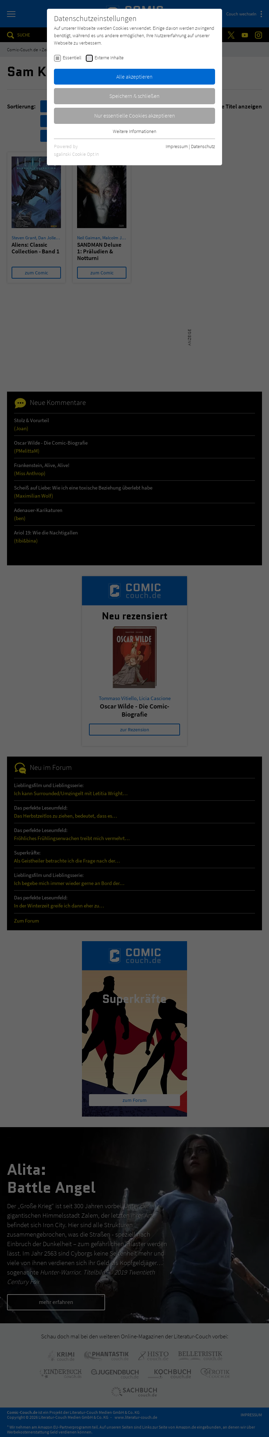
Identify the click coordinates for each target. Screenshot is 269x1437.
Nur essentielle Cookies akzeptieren (134, 115)
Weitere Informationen (134, 131)
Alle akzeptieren (134, 76)
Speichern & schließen (134, 95)
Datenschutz (203, 146)
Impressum (177, 146)
